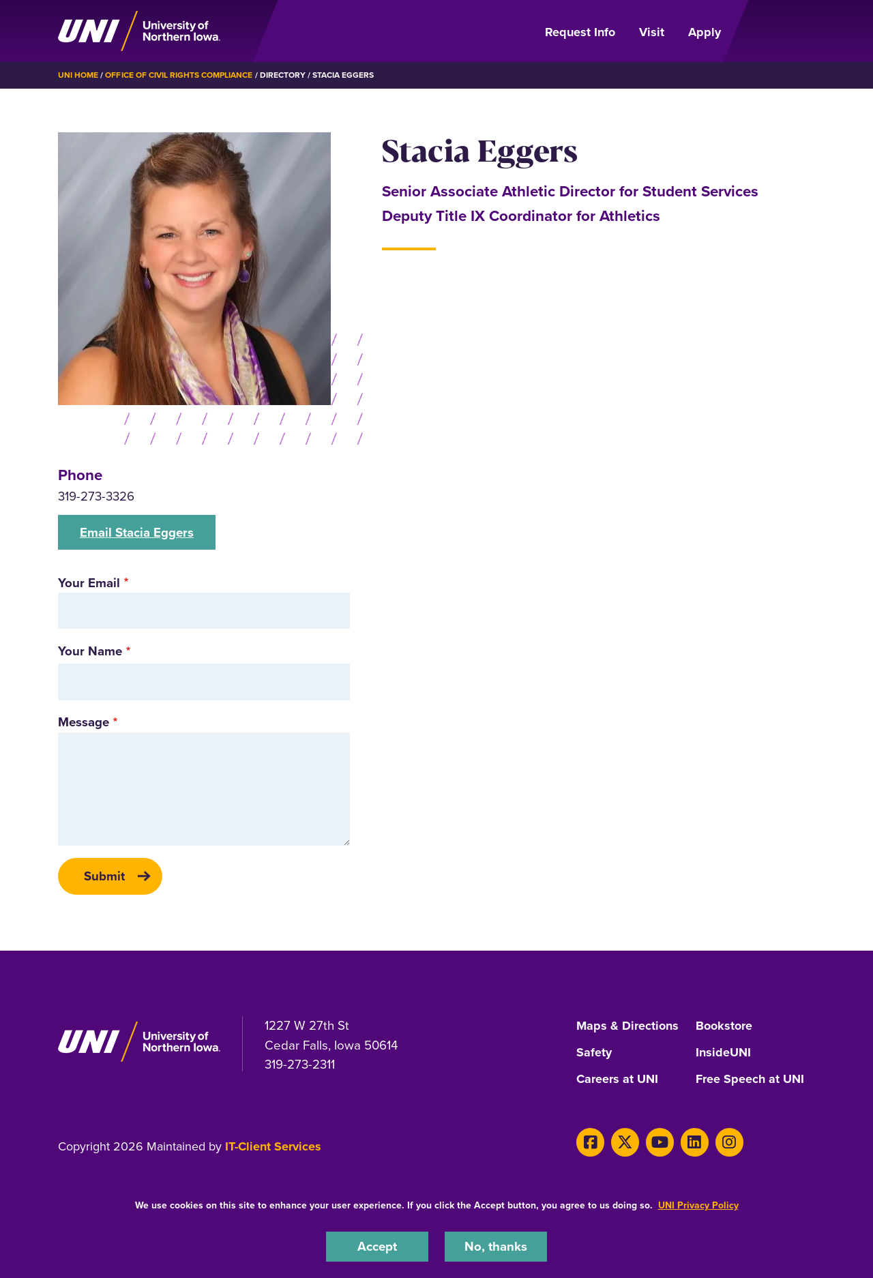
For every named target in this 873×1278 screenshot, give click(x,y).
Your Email (89, 582)
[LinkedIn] (694, 1140)
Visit (651, 32)
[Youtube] (659, 1140)
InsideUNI (723, 1052)
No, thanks (495, 1246)
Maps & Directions (627, 1026)
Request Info (580, 32)
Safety (594, 1052)
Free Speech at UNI (750, 1078)
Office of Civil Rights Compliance (178, 75)
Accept (377, 1246)
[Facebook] (590, 1140)
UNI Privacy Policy (698, 1205)
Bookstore (724, 1026)
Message (83, 722)
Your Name (90, 650)
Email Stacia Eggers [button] (137, 531)
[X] (625, 1140)
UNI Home (78, 75)
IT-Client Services (273, 1144)
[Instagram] (728, 1140)
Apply (704, 32)
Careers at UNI (617, 1078)
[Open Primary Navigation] (776, 31)
